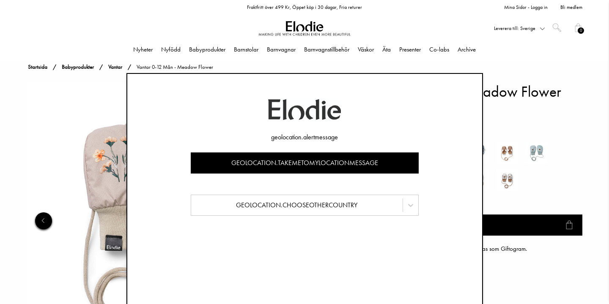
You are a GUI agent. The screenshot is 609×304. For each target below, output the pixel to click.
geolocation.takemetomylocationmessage (304, 162)
